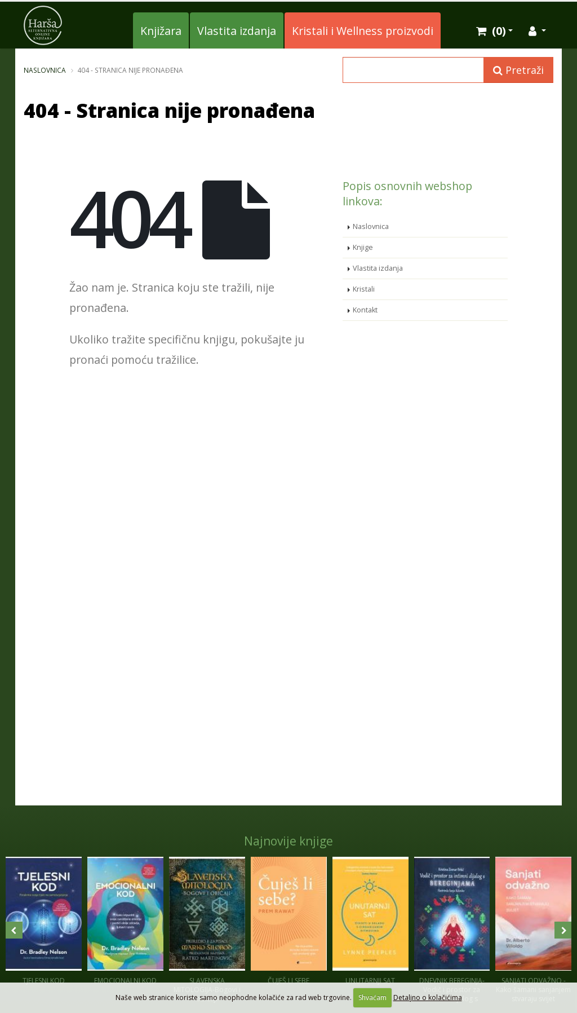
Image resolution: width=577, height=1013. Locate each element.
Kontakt (365, 310)
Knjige (363, 247)
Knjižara (160, 30)
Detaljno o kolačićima (427, 997)
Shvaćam (372, 997)
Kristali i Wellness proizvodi (362, 30)
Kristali (364, 289)
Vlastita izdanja (236, 30)
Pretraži (518, 70)
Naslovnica (45, 69)
